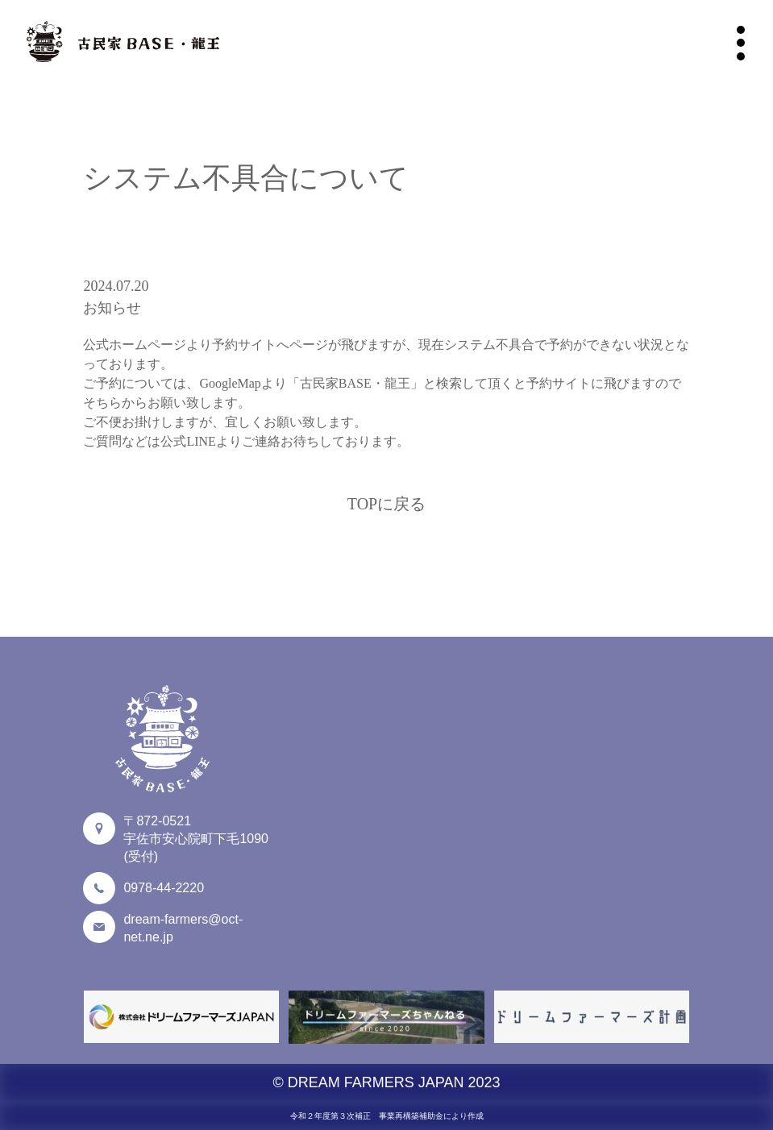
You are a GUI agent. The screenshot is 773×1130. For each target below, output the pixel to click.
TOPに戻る (386, 504)
